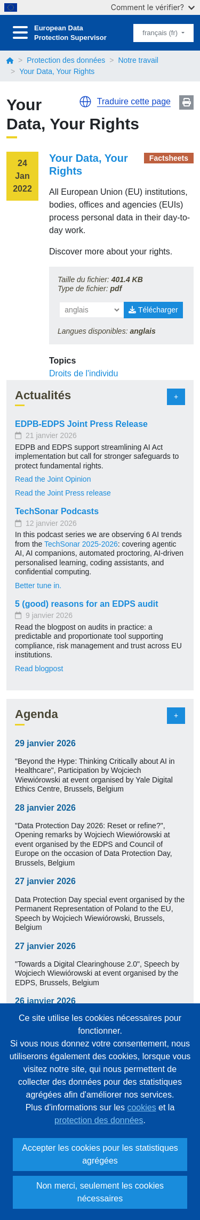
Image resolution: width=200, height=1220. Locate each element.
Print (186, 102)
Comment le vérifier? (153, 7)
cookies (141, 1107)
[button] (85, 101)
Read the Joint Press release (63, 493)
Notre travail (138, 60)
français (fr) (160, 33)
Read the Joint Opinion (53, 479)
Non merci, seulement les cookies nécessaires (100, 1192)
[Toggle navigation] (20, 33)
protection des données (98, 1120)
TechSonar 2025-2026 (81, 544)
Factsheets (168, 158)
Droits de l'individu (83, 373)
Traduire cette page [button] (134, 101)
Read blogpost (39, 668)
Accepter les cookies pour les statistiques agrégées (100, 1154)
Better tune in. (38, 585)
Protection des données (66, 60)
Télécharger (153, 310)
